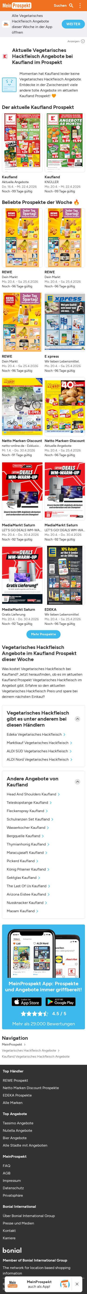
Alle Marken (13, 1102)
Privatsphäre (13, 1195)
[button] (80, 5)
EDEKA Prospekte (17, 1095)
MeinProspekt (12, 1044)
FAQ (6, 1166)
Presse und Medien (18, 1223)
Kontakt (9, 1230)
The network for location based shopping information (36, 1270)
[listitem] (22, 153)
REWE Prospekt (15, 1080)
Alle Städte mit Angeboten (25, 1145)
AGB (6, 1173)
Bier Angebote (15, 1138)
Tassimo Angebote (18, 1123)
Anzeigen (76, 41)
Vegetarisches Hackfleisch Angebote (29, 1050)
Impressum (12, 1180)
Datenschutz (13, 1188)
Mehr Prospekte (43, 634)
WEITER (73, 24)
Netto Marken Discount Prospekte (31, 1088)
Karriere (9, 1238)
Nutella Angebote (17, 1130)
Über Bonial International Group (29, 1216)
